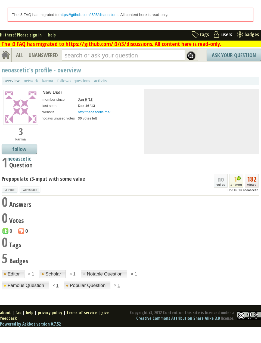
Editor (12, 274)
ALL (19, 55)
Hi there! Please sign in (21, 35)
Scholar (51, 274)
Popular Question (86, 285)
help (52, 35)
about (5, 313)
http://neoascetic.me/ (94, 112)
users (226, 34)
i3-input (9, 189)
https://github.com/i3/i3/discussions (89, 15)
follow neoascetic (19, 149)
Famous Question (24, 285)
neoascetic (250, 190)
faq (18, 313)
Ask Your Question (234, 55)
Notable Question (103, 274)
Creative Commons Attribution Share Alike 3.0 (178, 318)
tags (204, 34)
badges (251, 34)
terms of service (82, 313)
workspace (30, 189)
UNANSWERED (43, 55)
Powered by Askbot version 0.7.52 (30, 324)
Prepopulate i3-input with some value (43, 178)
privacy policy (50, 313)
